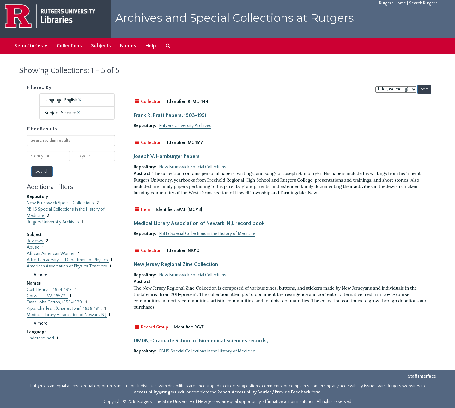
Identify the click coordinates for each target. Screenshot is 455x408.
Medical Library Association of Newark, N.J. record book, (200, 223)
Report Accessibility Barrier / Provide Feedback (263, 392)
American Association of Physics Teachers (67, 266)
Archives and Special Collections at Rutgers (234, 18)
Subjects (101, 46)
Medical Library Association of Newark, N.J (67, 314)
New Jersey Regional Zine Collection (176, 264)
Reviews (35, 240)
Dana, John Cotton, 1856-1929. (55, 302)
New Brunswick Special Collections (61, 203)
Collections (69, 46)
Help (150, 46)
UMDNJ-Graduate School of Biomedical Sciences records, (201, 341)
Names (128, 46)
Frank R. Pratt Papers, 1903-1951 (170, 115)
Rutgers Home (392, 3)
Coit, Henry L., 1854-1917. (50, 289)
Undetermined (41, 338)
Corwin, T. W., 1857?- (47, 295)
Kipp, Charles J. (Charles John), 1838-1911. (65, 308)
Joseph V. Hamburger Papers (167, 156)
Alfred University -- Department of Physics (68, 259)
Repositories (30, 46)
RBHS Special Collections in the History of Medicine (207, 233)
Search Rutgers (423, 3)
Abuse (33, 247)
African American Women (51, 253)
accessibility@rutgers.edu (159, 392)
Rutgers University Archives (53, 222)
